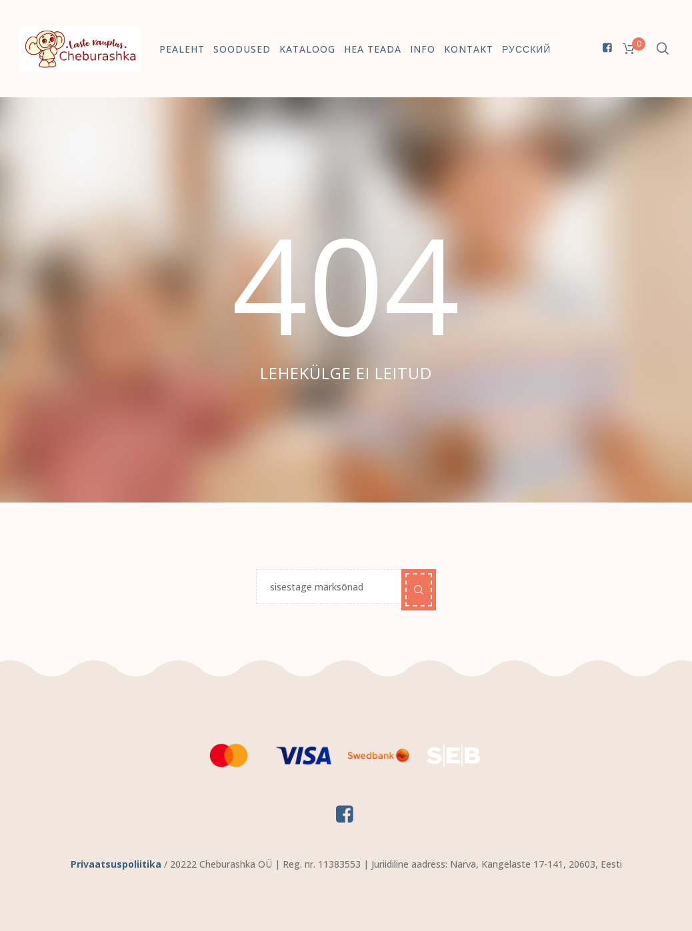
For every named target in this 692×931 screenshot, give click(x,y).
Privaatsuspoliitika (116, 864)
